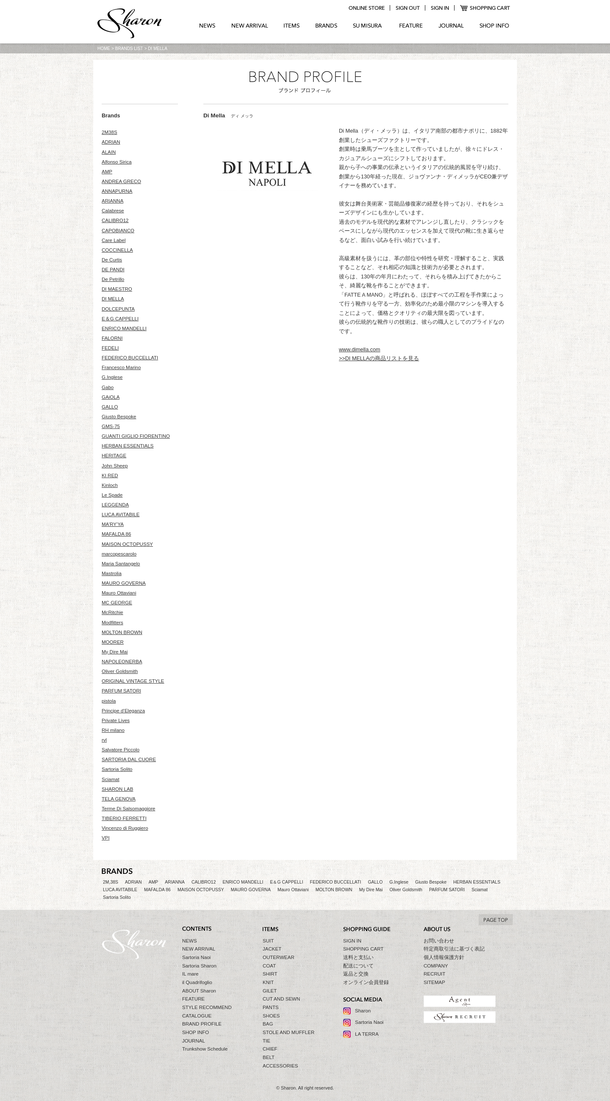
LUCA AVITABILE (120, 514)
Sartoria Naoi (196, 957)
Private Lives (116, 720)
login (440, 8)
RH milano (113, 730)
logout (407, 8)
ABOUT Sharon (199, 990)
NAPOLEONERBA (122, 661)
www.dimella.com (359, 350)
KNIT (268, 982)
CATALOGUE (197, 1015)
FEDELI (110, 347)
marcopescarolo (119, 553)
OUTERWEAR (278, 957)
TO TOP (496, 919)
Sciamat (110, 779)
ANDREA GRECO (121, 181)
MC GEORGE (117, 602)
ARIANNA (112, 200)
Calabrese (113, 210)
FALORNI (112, 338)
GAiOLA (110, 397)
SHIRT (270, 973)
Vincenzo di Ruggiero (125, 828)
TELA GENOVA (119, 798)
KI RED (110, 475)
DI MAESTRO (117, 289)
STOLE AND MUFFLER (288, 1032)
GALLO (110, 406)
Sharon (363, 1010)
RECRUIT (434, 973)
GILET (270, 990)
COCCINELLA (117, 250)
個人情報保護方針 (444, 957)
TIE (266, 1040)
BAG (268, 1023)
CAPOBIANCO (118, 230)
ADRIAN (111, 142)
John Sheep (115, 465)
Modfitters (112, 622)
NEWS (207, 26)
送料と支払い (358, 957)
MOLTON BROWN (122, 632)
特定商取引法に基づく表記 (454, 948)
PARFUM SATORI (121, 690)
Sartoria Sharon (199, 965)
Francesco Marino (121, 367)
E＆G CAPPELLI (120, 318)
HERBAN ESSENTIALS (128, 445)
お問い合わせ (439, 940)
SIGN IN (352, 940)
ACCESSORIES (280, 1065)
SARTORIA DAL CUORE (129, 759)
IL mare (190, 973)
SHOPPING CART (485, 8)
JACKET (272, 948)
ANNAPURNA (117, 191)
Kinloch (110, 485)
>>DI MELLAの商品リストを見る (379, 358)
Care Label (114, 240)
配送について (358, 965)
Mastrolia (112, 573)
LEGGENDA (115, 504)
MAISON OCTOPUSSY (127, 544)
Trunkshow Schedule (204, 1048)
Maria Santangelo (121, 563)
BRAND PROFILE (202, 1023)
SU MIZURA (368, 26)
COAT (269, 965)
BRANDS (326, 26)
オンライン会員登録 (366, 982)
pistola (109, 700)
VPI (106, 837)
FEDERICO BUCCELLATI (130, 357)
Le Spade (112, 495)
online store (366, 8)
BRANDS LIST (129, 48)
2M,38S (110, 882)
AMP (107, 171)
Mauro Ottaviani (119, 592)
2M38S (109, 132)
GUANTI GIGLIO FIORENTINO (136, 436)
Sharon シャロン (129, 24)
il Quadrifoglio (197, 982)
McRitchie (112, 612)
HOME (103, 48)
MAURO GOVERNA (124, 583)
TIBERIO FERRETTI (124, 818)
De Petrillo (113, 279)
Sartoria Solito (117, 769)
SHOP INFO (494, 26)
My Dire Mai (115, 651)
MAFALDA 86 (116, 534)
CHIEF (270, 1048)
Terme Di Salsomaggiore (128, 808)
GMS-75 (111, 426)
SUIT (268, 940)
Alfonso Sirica (117, 161)
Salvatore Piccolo (120, 749)
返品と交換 (356, 973)
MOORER (113, 642)
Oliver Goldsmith (120, 671)
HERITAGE (114, 455)
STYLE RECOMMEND (207, 1007)
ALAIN (109, 152)
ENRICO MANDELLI (124, 328)
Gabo (108, 387)
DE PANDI (113, 269)
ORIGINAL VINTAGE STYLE (133, 681)
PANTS (271, 1007)
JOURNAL (451, 26)
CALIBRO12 (115, 220)
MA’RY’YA (113, 524)
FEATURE (411, 26)
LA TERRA (367, 1034)
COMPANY (436, 965)
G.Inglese (112, 377)
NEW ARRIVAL (250, 26)
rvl (104, 739)
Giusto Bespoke (119, 416)
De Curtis (112, 259)
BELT (268, 1057)
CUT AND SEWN (281, 998)
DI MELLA (113, 298)
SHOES (271, 1015)
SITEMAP (434, 982)
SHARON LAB (117, 789)
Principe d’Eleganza (123, 710)
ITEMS (291, 26)
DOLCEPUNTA (118, 308)
